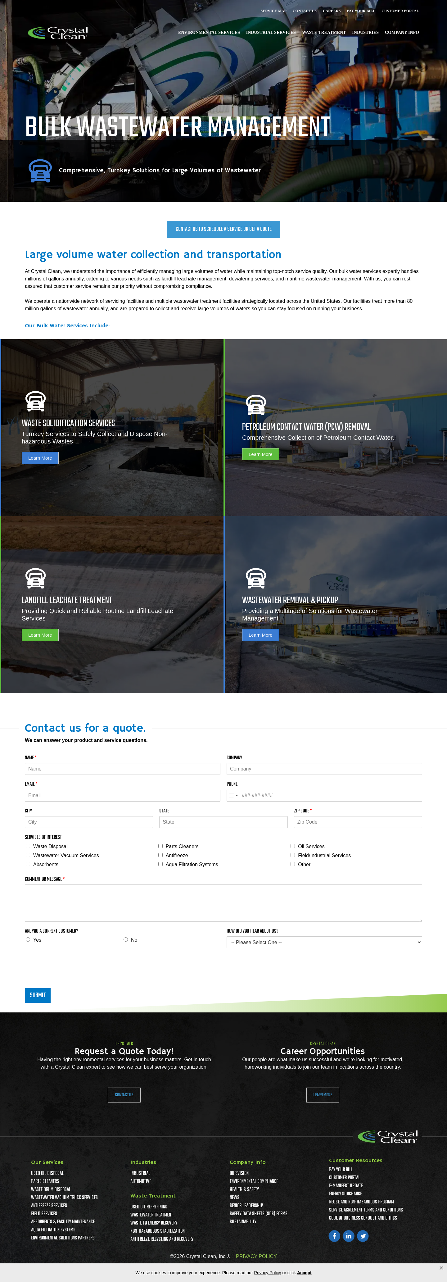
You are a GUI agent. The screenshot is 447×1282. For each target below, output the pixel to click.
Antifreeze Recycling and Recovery (161, 1239)
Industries (365, 32)
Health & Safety (244, 1190)
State (164, 811)
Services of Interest (43, 837)
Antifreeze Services (49, 1206)
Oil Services (311, 846)
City (28, 811)
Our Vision (239, 1174)
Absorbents (45, 864)
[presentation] (72, 977)
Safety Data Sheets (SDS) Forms (258, 1214)
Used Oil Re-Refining (148, 1207)
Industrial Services (271, 32)
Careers (332, 11)
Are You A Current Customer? (51, 931)
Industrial (140, 1174)
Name (30, 758)
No (134, 940)
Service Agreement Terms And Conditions (366, 1210)
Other (304, 864)
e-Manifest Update (346, 1186)
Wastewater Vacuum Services (66, 855)
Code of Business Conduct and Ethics (363, 1218)
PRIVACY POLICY (256, 1256)
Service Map (274, 11)
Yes (37, 940)
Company (234, 758)
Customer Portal (400, 11)
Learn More (40, 458)
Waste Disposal (50, 846)
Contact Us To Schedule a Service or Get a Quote (224, 229)
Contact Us (305, 11)
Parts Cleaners (182, 846)
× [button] (441, 1268)
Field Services (44, 1214)
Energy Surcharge (345, 1194)
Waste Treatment (324, 32)
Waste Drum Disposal (51, 1190)
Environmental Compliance (254, 1182)
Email (31, 784)
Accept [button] (304, 1272)
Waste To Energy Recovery (153, 1223)
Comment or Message (45, 879)
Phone (232, 784)
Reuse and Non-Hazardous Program (361, 1202)
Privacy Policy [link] (267, 1272)
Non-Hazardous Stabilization (157, 1231)
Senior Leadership (246, 1206)
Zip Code (303, 811)
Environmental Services (209, 32)
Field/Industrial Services (324, 855)
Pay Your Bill (361, 11)
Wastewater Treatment (151, 1215)
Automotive (140, 1182)
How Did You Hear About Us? (252, 931)
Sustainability (243, 1222)
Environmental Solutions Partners (63, 1238)
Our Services (47, 1162)
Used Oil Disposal (47, 1174)
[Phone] (324, 796)
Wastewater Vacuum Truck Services (64, 1198)
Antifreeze (177, 855)
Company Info (402, 32)
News (234, 1198)
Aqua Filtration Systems (192, 864)
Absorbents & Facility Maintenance (63, 1222)
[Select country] (233, 796)
